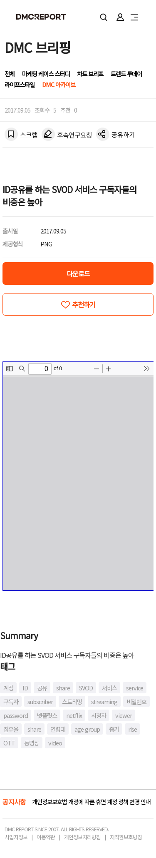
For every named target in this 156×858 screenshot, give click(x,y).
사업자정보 (16, 837)
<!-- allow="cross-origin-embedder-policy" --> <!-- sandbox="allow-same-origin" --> (78, 476)
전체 (10, 73)
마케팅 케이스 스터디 (45, 73)
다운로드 (78, 273)
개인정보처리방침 (82, 837)
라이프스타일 (20, 84)
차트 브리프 (90, 73)
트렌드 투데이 (126, 73)
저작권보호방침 (126, 837)
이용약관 (46, 837)
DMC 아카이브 (58, 84)
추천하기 (83, 304)
